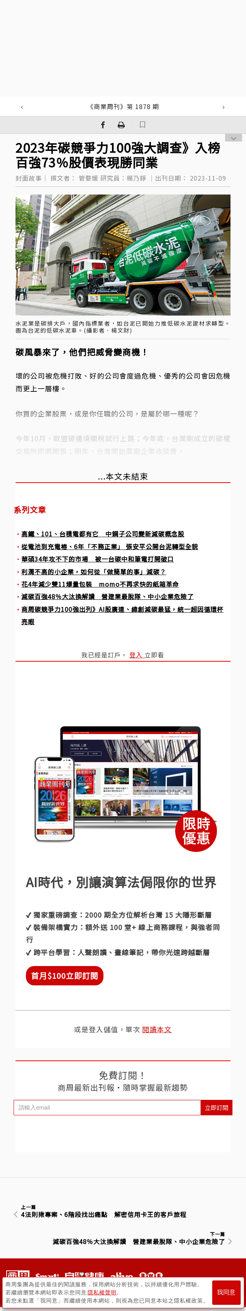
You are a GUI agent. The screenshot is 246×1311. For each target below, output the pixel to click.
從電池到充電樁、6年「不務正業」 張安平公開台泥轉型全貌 (109, 546)
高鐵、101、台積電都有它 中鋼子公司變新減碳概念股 (102, 533)
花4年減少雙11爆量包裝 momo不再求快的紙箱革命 (100, 584)
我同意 (226, 1292)
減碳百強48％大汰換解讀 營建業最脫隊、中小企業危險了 (107, 596)
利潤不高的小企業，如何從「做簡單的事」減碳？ (93, 571)
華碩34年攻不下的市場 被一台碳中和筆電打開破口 (97, 558)
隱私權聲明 (102, 1292)
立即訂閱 (216, 1107)
